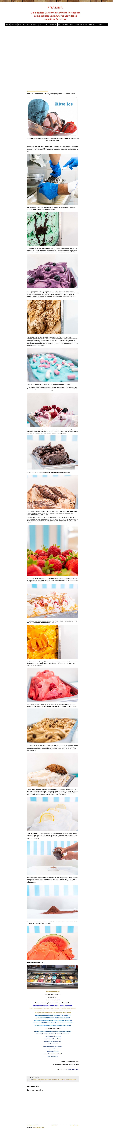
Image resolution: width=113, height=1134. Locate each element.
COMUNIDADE (92, 24)
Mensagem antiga (74, 1125)
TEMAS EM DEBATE (23, 24)
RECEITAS (14, 24)
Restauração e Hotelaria (71, 1079)
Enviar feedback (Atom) (38, 1127)
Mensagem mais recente (33, 1125)
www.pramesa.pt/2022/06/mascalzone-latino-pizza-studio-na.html (53, 1012)
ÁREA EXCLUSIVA (63, 24)
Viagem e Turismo (39, 1080)
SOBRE (72, 24)
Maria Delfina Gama (53, 1079)
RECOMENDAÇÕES (36, 24)
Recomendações (61, 1079)
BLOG (85, 24)
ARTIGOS (100, 24)
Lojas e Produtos (45, 1079)
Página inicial (54, 1125)
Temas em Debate (31, 1080)
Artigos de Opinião (37, 1079)
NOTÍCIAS (45, 24)
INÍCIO (8, 24)
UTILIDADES (53, 24)
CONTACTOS (78, 24)
